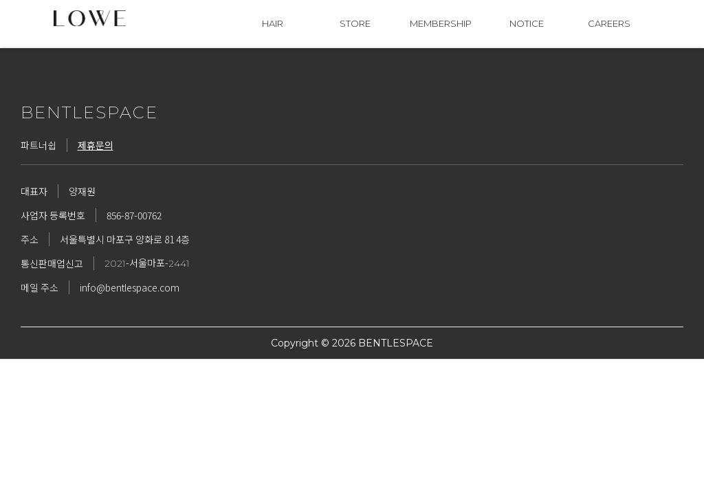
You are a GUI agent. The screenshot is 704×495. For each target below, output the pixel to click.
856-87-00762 (134, 215)
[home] (95, 18)
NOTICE (526, 23)
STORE (355, 23)
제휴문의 (95, 145)
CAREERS (609, 23)
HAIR (272, 23)
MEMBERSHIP (441, 23)
